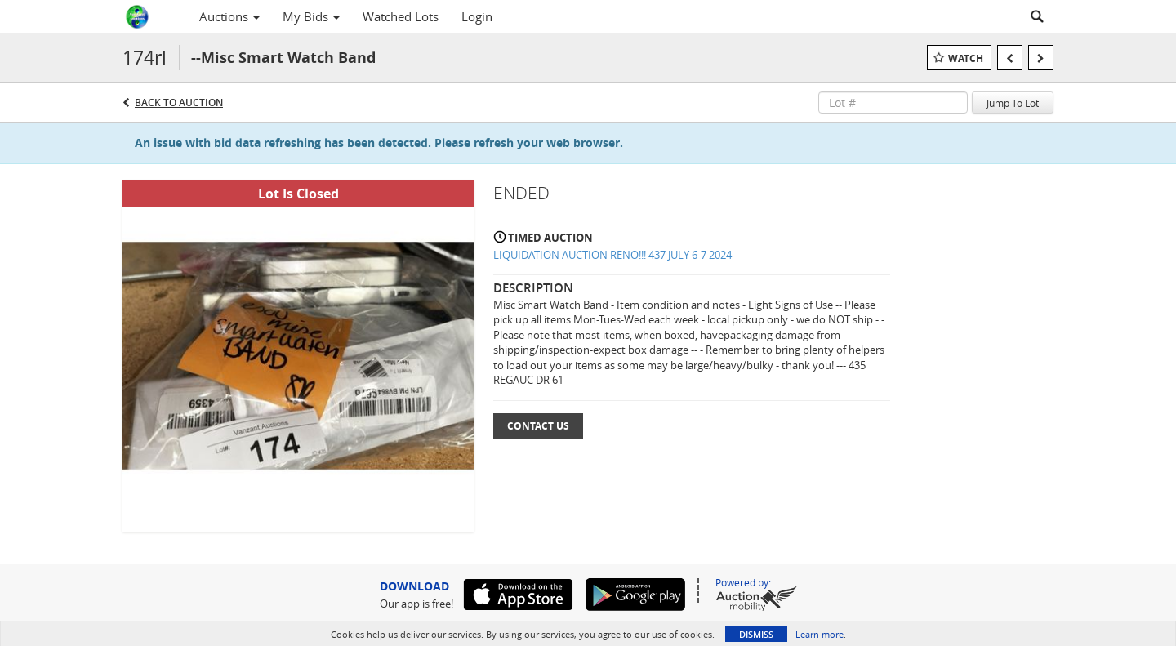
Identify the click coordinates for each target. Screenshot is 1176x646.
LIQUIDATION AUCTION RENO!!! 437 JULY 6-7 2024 (612, 254)
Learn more (819, 634)
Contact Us (538, 426)
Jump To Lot (1013, 102)
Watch (965, 58)
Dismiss (756, 634)
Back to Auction (179, 102)
